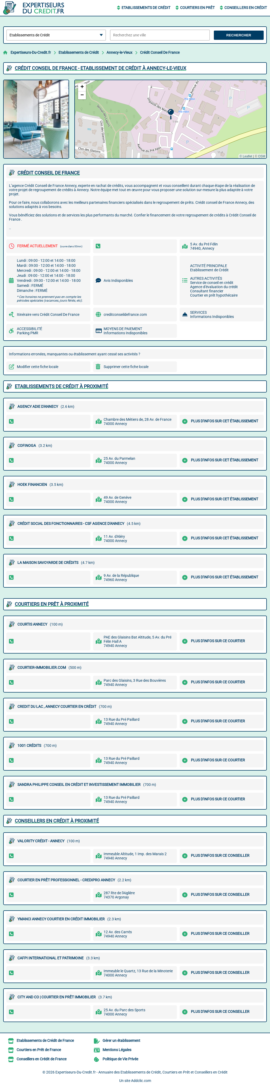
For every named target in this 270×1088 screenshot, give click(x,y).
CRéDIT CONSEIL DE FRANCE (48, 173)
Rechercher (238, 35)
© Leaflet (245, 156)
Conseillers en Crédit (245, 8)
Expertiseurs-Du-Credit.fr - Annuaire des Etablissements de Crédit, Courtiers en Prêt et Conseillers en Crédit (141, 1072)
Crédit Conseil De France (160, 52)
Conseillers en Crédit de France (41, 1059)
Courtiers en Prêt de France (39, 1050)
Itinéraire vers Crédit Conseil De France (48, 314)
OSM (261, 156)
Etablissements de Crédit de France (45, 1040)
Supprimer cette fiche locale (126, 367)
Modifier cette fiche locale (37, 367)
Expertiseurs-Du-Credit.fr (31, 52)
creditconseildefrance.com (125, 314)
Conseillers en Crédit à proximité (57, 821)
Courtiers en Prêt (197, 8)
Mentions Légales (117, 1050)
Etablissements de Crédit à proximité (61, 386)
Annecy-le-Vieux (119, 52)
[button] (170, 114)
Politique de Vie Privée (120, 1059)
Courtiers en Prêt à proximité (52, 604)
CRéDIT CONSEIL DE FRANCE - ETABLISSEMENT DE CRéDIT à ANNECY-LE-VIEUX (100, 68)
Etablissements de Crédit (146, 8)
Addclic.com (141, 1081)
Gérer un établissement (121, 1040)
